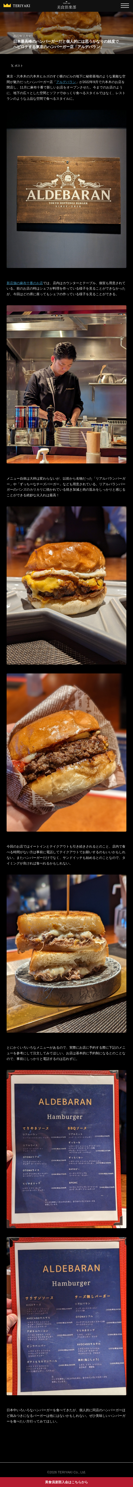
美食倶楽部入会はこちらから (66, 1482)
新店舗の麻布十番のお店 (25, 283)
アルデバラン (66, 82)
